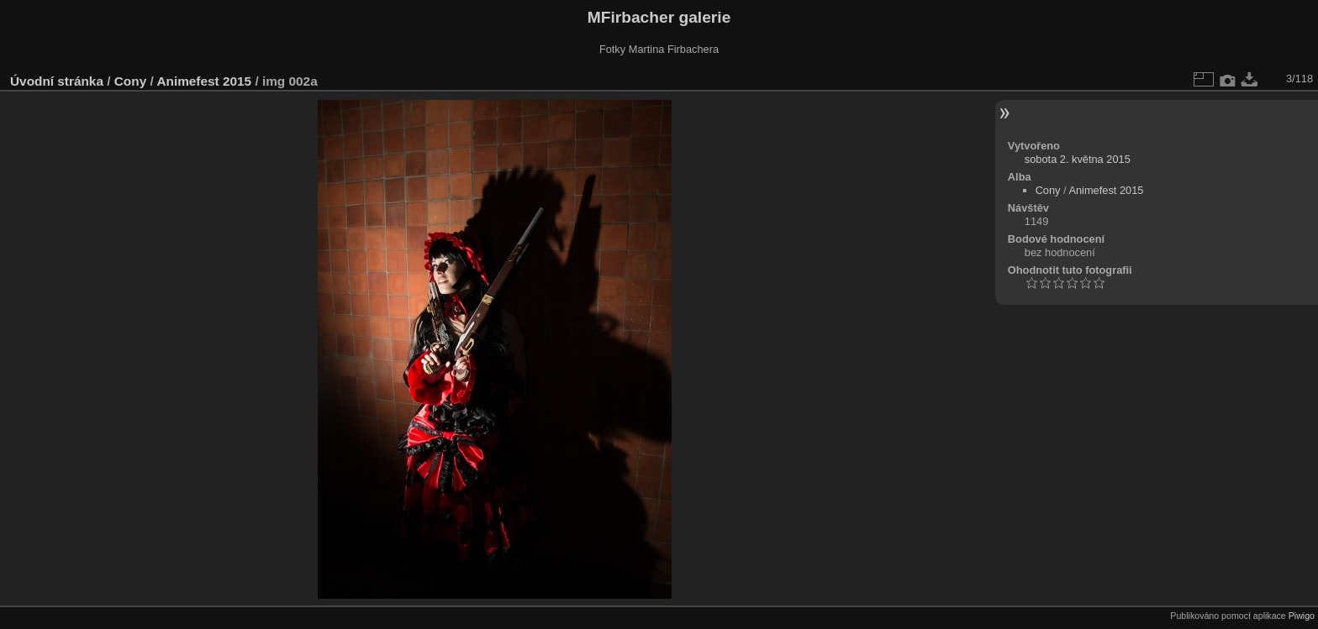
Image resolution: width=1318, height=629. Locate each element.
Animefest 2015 (203, 81)
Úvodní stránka (56, 81)
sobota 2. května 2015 (1078, 159)
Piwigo (1302, 616)
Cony (130, 81)
